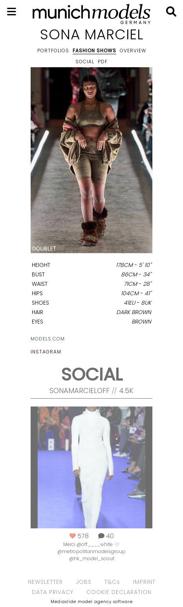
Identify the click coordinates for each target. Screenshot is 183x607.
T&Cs (112, 582)
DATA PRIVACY (52, 592)
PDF (103, 61)
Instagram (46, 351)
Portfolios (53, 50)
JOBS (84, 582)
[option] (91, 161)
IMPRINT (144, 582)
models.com (48, 338)
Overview (133, 50)
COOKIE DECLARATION (119, 592)
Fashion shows (94, 50)
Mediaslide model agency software (92, 602)
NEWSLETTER (45, 582)
